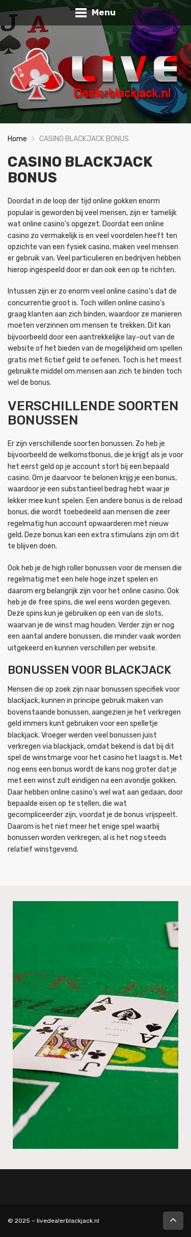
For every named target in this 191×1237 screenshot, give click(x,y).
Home (17, 139)
